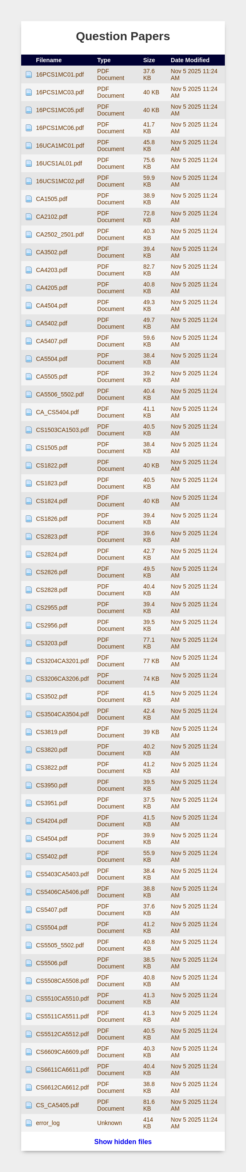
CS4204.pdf (51, 820)
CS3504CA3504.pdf (62, 714)
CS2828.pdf (51, 589)
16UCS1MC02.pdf (60, 181)
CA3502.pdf (51, 252)
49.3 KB (149, 305)
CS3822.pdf (51, 767)
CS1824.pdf (51, 501)
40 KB (151, 92)
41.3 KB (149, 998)
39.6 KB (149, 536)
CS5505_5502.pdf (60, 945)
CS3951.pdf (51, 803)
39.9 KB (149, 838)
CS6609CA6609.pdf (62, 1051)
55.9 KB (149, 856)
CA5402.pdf (51, 323)
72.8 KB (149, 216)
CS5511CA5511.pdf (62, 1016)
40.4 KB (149, 394)
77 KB (151, 661)
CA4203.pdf (51, 270)
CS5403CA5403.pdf (62, 874)
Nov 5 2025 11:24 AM (194, 74)
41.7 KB (149, 128)
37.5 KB (149, 803)
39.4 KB (149, 252)
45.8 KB (149, 145)
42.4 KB (149, 714)
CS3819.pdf (51, 732)
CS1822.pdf (51, 465)
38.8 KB (149, 892)
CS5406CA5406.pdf (62, 892)
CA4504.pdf (51, 305)
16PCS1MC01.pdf (60, 74)
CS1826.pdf (51, 518)
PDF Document (110, 74)
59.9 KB (149, 181)
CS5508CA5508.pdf (62, 980)
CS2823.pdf (51, 536)
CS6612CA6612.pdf (62, 1087)
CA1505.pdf (51, 198)
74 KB (151, 678)
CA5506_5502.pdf (60, 394)
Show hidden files (123, 1141)
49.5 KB (149, 572)
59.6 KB (149, 341)
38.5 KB (149, 963)
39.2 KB (149, 376)
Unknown (109, 1123)
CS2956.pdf (51, 625)
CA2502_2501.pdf (60, 234)
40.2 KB (149, 750)
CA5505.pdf (51, 376)
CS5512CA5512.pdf (62, 1034)
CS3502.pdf (51, 696)
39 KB (151, 732)
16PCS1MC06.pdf (60, 127)
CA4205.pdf (51, 287)
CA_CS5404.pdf (57, 412)
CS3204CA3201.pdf (62, 661)
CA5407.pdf (51, 341)
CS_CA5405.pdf (57, 1105)
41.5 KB (149, 696)
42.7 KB (149, 554)
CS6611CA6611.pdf (62, 1069)
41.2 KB (149, 767)
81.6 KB (149, 1105)
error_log (48, 1123)
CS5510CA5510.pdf (62, 998)
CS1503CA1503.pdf (62, 429)
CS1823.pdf (51, 483)
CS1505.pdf (51, 447)
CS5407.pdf (51, 909)
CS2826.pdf (51, 572)
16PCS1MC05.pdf (60, 110)
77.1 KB (149, 643)
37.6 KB (149, 74)
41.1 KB (149, 412)
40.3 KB (149, 234)
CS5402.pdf (51, 856)
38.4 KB (149, 359)
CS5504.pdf (51, 927)
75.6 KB (149, 163)
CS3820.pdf (51, 749)
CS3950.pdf (51, 785)
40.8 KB (149, 287)
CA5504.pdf (51, 358)
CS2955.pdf (51, 607)
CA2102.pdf (51, 216)
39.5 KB (149, 625)
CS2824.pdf (51, 554)
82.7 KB (149, 270)
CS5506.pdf (51, 963)
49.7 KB (149, 323)
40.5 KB (149, 430)
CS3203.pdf (51, 643)
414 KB (148, 1123)
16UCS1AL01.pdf (59, 163)
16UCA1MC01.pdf (60, 145)
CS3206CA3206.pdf (62, 678)
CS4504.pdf (51, 838)
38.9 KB (149, 199)
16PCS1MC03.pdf (60, 92)
